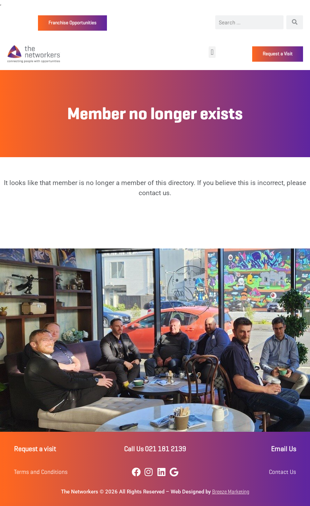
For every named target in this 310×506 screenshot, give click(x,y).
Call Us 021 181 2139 (155, 449)
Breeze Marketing (230, 492)
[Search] (294, 22)
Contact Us (282, 472)
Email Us (283, 449)
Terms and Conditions (41, 472)
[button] (212, 52)
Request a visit (35, 449)
